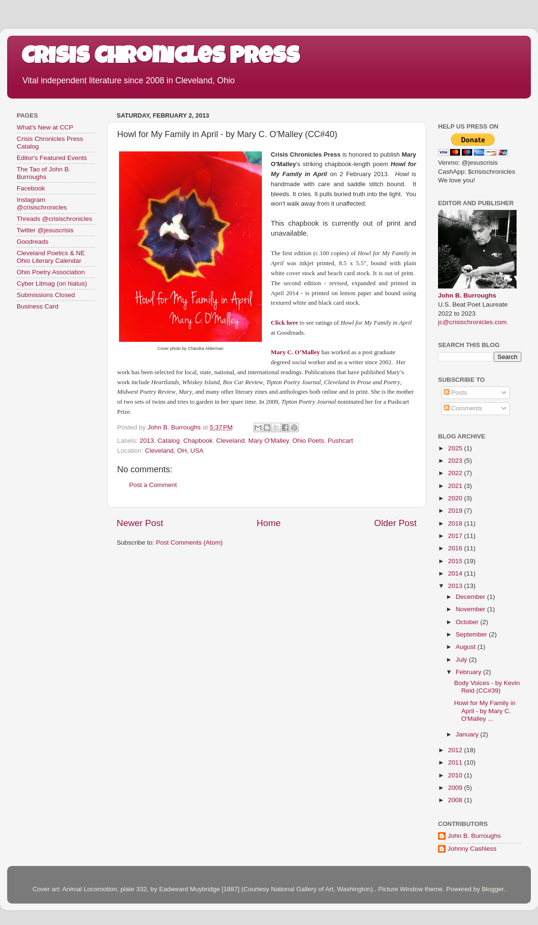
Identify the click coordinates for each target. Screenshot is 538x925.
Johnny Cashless (472, 848)
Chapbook (198, 440)
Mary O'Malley (269, 440)
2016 (456, 548)
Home (268, 523)
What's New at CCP (45, 127)
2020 (456, 498)
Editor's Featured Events (52, 157)
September (472, 634)
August (467, 646)
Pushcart (340, 440)
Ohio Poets (308, 440)
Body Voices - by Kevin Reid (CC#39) (487, 686)
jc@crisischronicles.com (472, 322)
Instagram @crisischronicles (42, 203)
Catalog (169, 440)
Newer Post (140, 523)
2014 (456, 573)
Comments (463, 408)
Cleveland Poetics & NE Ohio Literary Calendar (51, 256)
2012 (456, 750)
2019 (456, 510)
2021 (456, 485)
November (471, 609)
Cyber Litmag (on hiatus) (52, 283)
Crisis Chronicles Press (160, 58)
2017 (456, 535)
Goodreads (33, 241)
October (468, 622)
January (468, 734)
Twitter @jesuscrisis (45, 230)
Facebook (31, 188)
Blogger (493, 889)
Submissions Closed (46, 294)
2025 (456, 448)
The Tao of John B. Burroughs (43, 173)
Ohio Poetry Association (51, 272)
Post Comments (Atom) (189, 542)
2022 (456, 473)
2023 (456, 460)
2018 (456, 523)
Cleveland (230, 440)
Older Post (395, 523)
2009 (456, 787)
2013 (146, 440)
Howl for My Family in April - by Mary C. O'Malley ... (485, 710)
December (471, 596)
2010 (456, 775)
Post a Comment (153, 484)
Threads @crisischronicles (54, 218)
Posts (456, 392)
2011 (456, 762)
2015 (456, 561)
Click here (284, 322)
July (462, 659)
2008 (456, 800)
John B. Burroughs (467, 295)
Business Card (38, 306)
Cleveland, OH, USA (174, 450)
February (469, 672)
